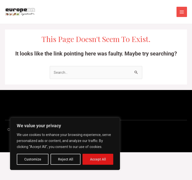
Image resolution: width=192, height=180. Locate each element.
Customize (32, 159)
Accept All (98, 159)
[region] (65, 144)
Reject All (65, 159)
